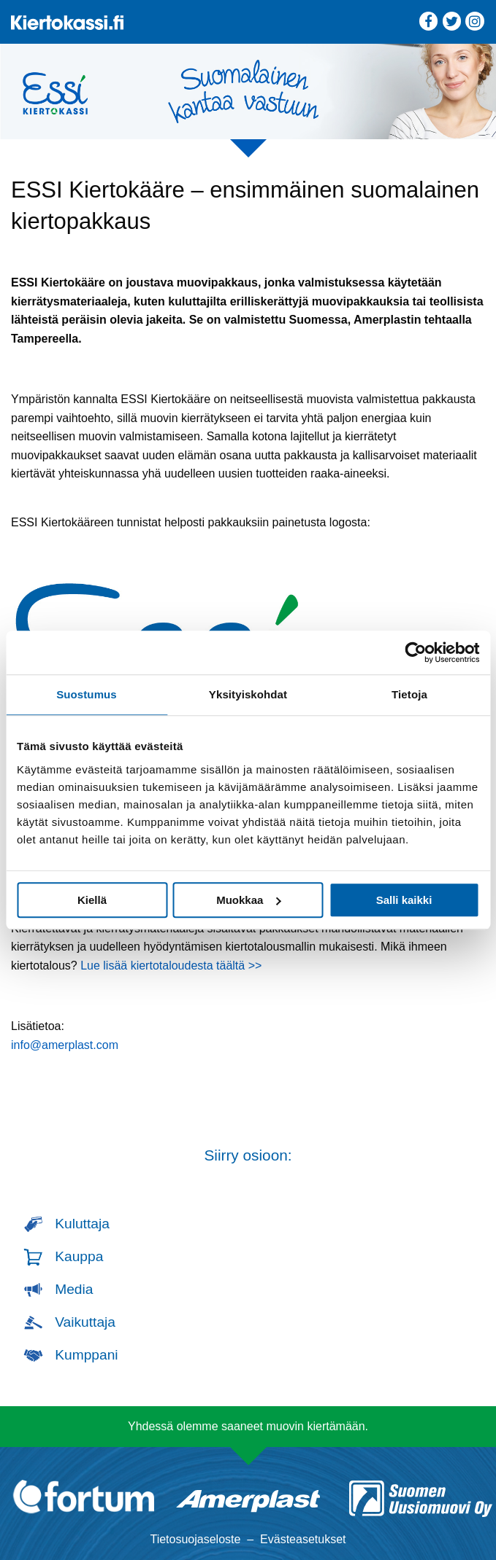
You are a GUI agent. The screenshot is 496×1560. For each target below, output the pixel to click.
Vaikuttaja (85, 1322)
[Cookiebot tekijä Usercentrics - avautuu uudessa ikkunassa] (415, 652)
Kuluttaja (82, 1223)
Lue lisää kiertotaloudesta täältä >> (171, 965)
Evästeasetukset (303, 1539)
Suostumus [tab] (86, 694)
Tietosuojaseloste (195, 1539)
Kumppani (86, 1354)
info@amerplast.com (64, 1045)
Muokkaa (248, 900)
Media (74, 1289)
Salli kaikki (404, 900)
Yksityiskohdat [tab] (248, 694)
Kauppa (79, 1256)
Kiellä (92, 900)
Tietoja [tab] (409, 694)
